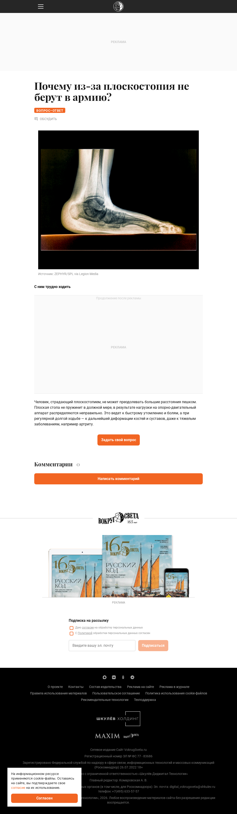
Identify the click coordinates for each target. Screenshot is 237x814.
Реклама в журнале (174, 687)
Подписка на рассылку (89, 620)
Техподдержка (145, 700)
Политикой (85, 633)
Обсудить (45, 119)
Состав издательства (105, 687)
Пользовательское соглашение (116, 693)
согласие (88, 627)
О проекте (55, 687)
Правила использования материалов (58, 693)
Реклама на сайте (140, 687)
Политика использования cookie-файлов (176, 693)
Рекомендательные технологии (104, 700)
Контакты (76, 687)
